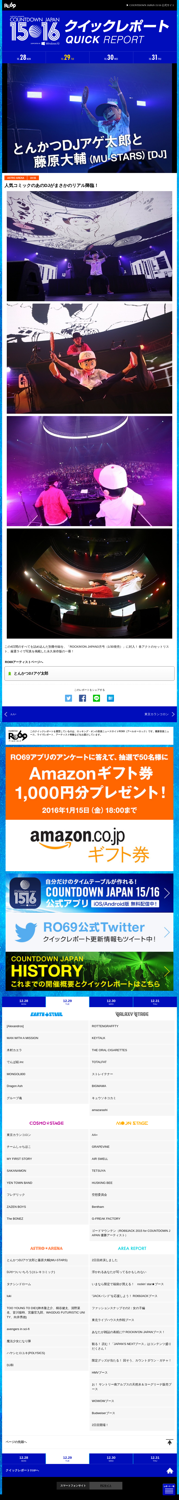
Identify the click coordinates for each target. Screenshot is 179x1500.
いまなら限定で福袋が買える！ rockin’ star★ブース (128, 1284)
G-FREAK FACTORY (106, 1218)
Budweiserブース (103, 1413)
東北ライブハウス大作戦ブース (113, 1320)
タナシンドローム (19, 1284)
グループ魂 (14, 1098)
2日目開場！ (100, 1425)
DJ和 (10, 1365)
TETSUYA (99, 1170)
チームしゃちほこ (19, 1146)
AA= (95, 1135)
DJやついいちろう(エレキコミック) (31, 1272)
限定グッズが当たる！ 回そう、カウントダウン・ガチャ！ (132, 1360)
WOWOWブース (103, 1401)
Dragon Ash (15, 1086)
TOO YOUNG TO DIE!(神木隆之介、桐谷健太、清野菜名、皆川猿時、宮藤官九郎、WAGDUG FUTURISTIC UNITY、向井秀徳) (46, 1312)
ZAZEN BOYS (16, 1207)
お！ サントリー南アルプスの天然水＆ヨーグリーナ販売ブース (132, 1387)
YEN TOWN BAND (19, 1183)
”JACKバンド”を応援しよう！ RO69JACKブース (125, 1296)
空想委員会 (99, 1194)
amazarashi (99, 1110)
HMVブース (100, 1372)
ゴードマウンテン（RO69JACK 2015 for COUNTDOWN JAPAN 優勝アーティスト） (131, 1233)
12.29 (67, 1002)
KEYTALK (98, 1038)
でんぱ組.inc (15, 1062)
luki (9, 1296)
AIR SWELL (100, 1159)
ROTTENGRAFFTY (105, 1026)
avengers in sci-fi (18, 1329)
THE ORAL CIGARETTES (109, 1050)
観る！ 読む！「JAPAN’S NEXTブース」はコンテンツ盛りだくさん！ (131, 1346)
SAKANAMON (16, 1170)
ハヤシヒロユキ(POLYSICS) (26, 1353)
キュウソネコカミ (104, 1098)
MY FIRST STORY (19, 1159)
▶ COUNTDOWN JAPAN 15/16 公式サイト (150, 5)
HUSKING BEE (102, 1183)
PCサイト (105, 1485)
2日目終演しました (105, 1260)
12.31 (155, 1002)
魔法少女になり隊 (19, 1341)
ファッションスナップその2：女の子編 (118, 1308)
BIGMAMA (99, 1086)
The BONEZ (15, 1218)
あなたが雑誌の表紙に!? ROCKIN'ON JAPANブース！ (128, 1332)
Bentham (98, 1207)
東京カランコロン (19, 1135)
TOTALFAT (99, 1062)
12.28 (23, 1002)
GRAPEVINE (101, 1146)
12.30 (111, 1002)
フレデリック (16, 1194)
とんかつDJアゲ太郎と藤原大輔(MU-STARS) (37, 1260)
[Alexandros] (15, 1026)
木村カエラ (14, 1050)
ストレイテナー (102, 1074)
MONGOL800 (16, 1074)
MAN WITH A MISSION (22, 1038)
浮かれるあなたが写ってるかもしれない (119, 1272)
